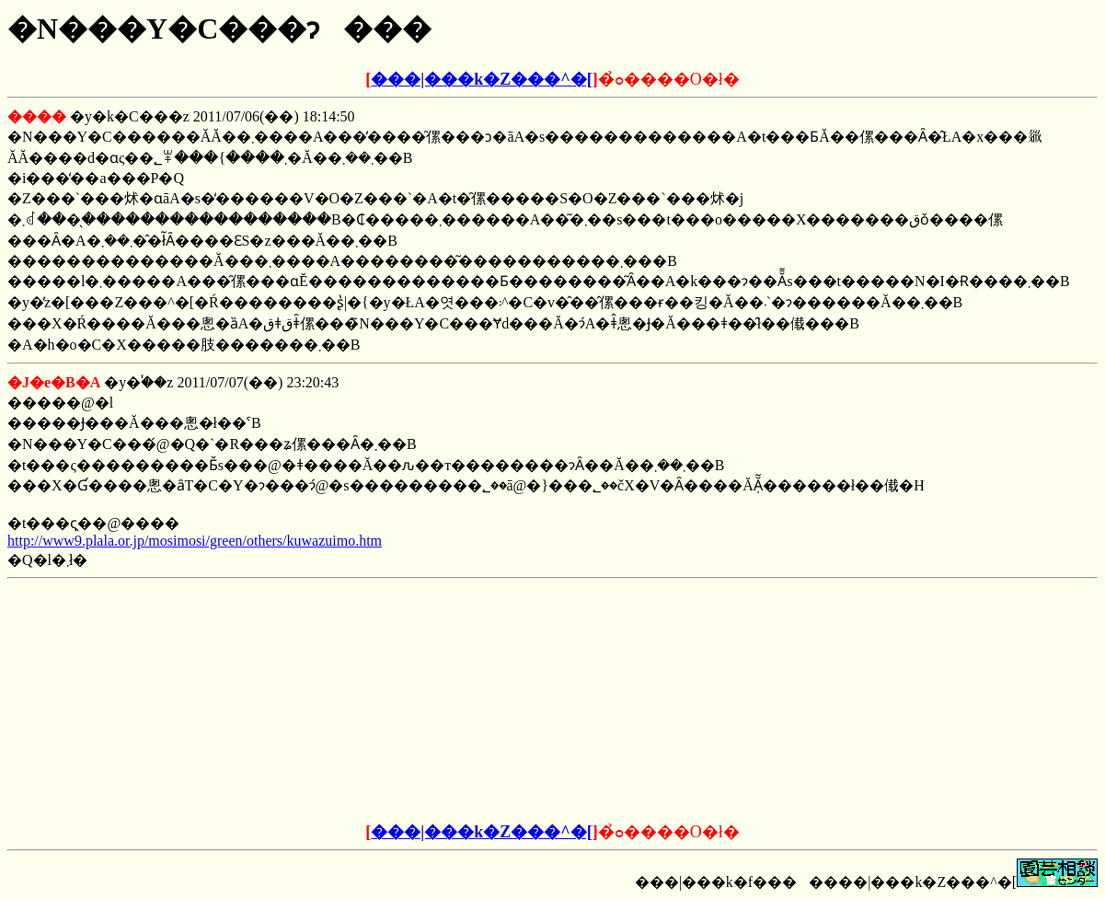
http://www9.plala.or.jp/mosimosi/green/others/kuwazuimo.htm (194, 540)
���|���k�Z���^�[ (481, 79)
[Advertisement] (413, 701)
